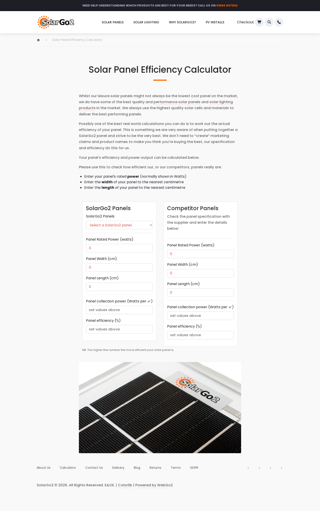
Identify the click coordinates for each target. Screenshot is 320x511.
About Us (43, 467)
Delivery (118, 467)
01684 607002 (227, 5)
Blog (137, 467)
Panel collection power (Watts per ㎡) (119, 301)
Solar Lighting (146, 22)
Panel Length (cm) (102, 278)
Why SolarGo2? (182, 22)
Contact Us (94, 467)
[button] (269, 22)
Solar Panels (113, 22)
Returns (155, 467)
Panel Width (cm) (101, 258)
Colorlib (125, 485)
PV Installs (215, 22)
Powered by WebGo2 (154, 485)
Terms (176, 467)
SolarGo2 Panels (100, 216)
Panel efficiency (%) (103, 320)
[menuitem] (112, 22)
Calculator (68, 467)
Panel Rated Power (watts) (109, 239)
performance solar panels (177, 102)
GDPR (194, 467)
